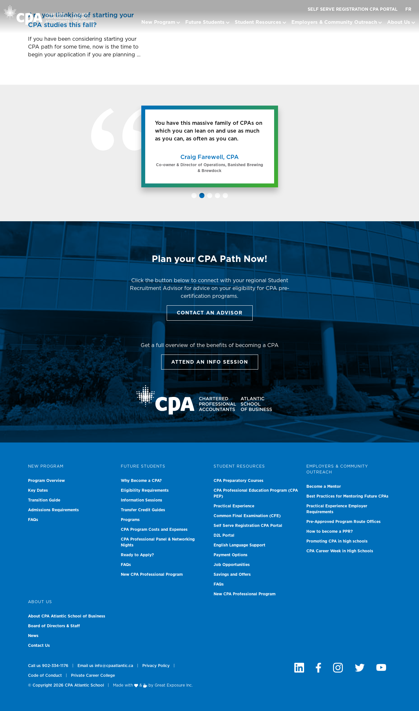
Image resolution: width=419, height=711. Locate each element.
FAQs (33, 520)
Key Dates (38, 490)
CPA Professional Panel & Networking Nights (158, 542)
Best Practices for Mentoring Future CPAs (347, 496)
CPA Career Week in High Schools (339, 551)
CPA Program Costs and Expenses (154, 529)
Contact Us (39, 645)
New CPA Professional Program (152, 574)
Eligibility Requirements (145, 490)
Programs (130, 520)
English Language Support (239, 545)
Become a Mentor (323, 486)
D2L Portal (224, 535)
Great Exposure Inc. (174, 685)
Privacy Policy (156, 666)
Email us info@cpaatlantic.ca (105, 666)
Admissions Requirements (53, 510)
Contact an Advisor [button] (210, 313)
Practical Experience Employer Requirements (336, 509)
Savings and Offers (232, 574)
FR (408, 9)
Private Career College (93, 675)
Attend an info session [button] (209, 362)
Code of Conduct (45, 675)
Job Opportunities (232, 565)
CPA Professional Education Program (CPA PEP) (256, 493)
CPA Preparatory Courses (238, 481)
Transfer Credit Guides (143, 510)
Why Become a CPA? (141, 481)
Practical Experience (234, 506)
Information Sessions (141, 500)
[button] (194, 195)
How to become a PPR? (329, 531)
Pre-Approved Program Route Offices (343, 522)
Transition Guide (44, 500)
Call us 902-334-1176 (48, 666)
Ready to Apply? (137, 555)
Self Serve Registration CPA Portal (353, 9)
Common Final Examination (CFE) (247, 516)
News (33, 636)
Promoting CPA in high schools (337, 541)
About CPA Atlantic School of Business (66, 616)
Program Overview (46, 481)
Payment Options (230, 555)
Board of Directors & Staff (54, 626)
